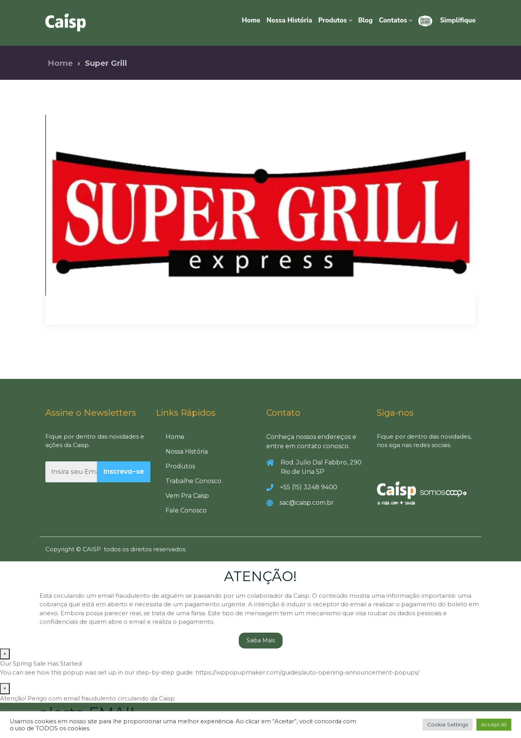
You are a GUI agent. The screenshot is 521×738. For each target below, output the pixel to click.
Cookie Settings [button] (447, 724)
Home (251, 20)
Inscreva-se (124, 471)
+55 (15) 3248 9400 (308, 487)
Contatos (393, 20)
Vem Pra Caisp (187, 495)
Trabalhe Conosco (193, 481)
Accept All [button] (494, 724)
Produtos (332, 20)
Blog (365, 20)
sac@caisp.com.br (306, 502)
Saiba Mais (261, 640)
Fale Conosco (186, 510)
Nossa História (289, 20)
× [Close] (5, 653)
